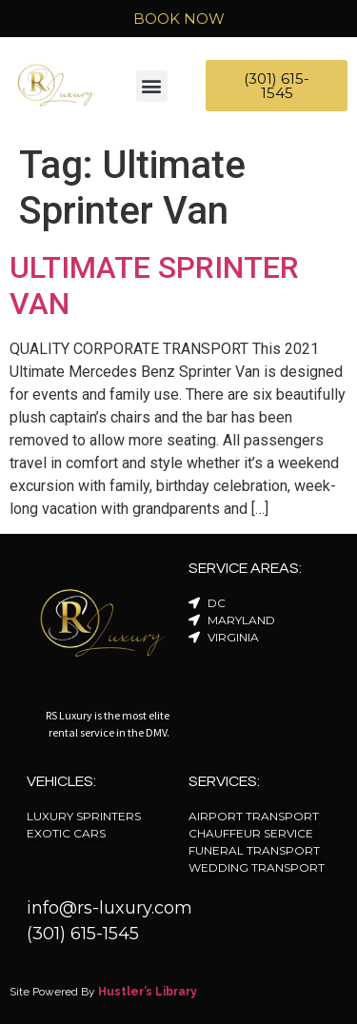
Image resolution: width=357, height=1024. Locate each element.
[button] (152, 86)
